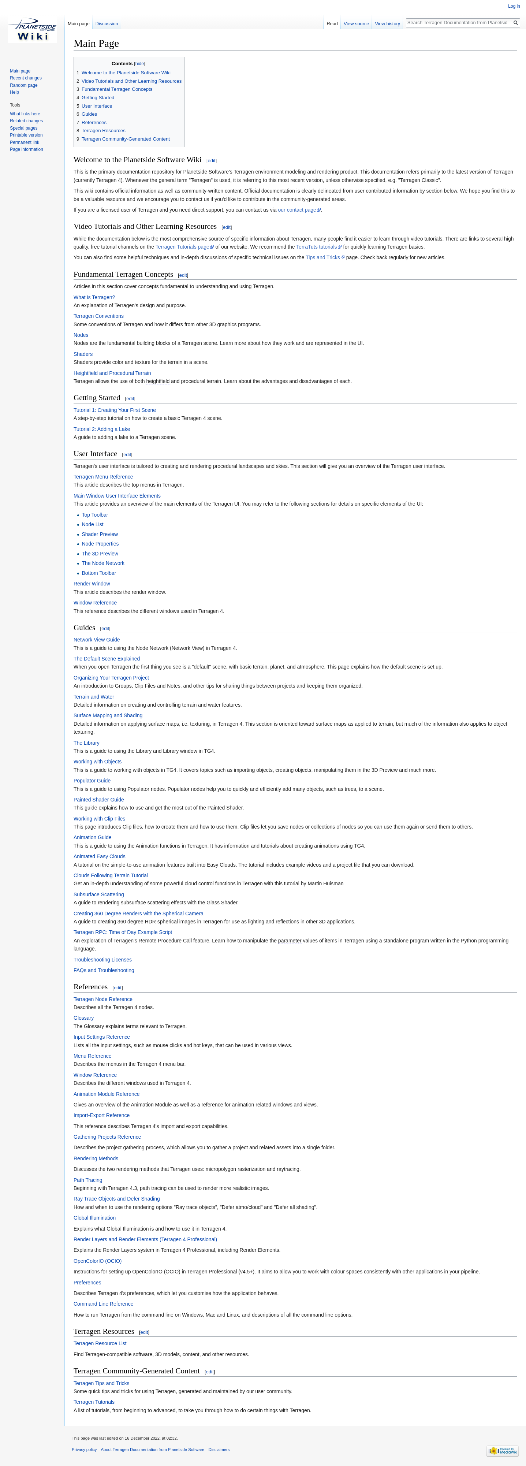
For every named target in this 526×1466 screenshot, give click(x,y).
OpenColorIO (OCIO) (98, 1261)
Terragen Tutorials (94, 1402)
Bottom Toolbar (99, 573)
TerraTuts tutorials (316, 247)
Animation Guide (93, 837)
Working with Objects (98, 761)
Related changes (26, 120)
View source (356, 23)
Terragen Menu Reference (103, 477)
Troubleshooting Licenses (103, 960)
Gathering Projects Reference (107, 1137)
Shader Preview (100, 534)
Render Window (92, 584)
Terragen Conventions (99, 316)
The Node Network (103, 563)
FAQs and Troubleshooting (104, 970)
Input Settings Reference (102, 1037)
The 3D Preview (100, 554)
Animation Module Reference (107, 1094)
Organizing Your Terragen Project (111, 678)
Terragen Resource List (100, 1343)
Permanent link (24, 142)
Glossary (84, 1018)
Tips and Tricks (323, 257)
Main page (79, 23)
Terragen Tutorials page (182, 247)
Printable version (26, 135)
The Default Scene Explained (107, 659)
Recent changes (26, 78)
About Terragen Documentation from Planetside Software (153, 1449)
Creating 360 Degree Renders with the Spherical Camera (139, 913)
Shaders (83, 354)
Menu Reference (93, 1056)
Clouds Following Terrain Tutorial (111, 875)
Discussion (107, 23)
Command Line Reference (103, 1304)
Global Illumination (95, 1218)
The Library (87, 743)
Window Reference (95, 603)
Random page (23, 85)
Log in (514, 6)
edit (212, 160)
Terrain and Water (94, 697)
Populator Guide (92, 781)
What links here (25, 113)
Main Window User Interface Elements (117, 496)
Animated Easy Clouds (100, 856)
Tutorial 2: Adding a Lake (102, 429)
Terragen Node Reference (103, 999)
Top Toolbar (95, 515)
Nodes (81, 335)
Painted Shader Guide (99, 800)
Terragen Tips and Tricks (102, 1383)
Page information (26, 149)
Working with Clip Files (99, 819)
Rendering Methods (96, 1158)
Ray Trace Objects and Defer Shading (117, 1199)
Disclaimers (219, 1449)
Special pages (23, 128)
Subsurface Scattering (99, 894)
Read (332, 23)
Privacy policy (84, 1449)
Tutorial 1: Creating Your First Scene (115, 410)
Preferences (87, 1282)
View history (387, 23)
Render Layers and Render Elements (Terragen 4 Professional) (145, 1239)
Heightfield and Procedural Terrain (112, 373)
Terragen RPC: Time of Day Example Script (123, 932)
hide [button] (139, 63)
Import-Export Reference (102, 1115)
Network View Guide (97, 640)
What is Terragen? (94, 297)
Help (14, 92)
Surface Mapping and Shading (108, 715)
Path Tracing (88, 1180)
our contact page (297, 210)
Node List (92, 524)
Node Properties (100, 544)
